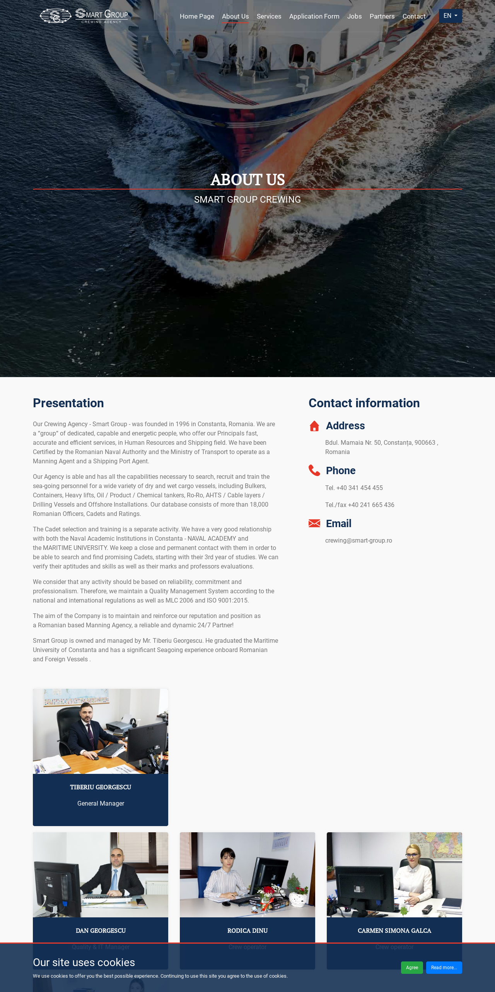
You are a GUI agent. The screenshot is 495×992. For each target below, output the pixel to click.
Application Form (314, 16)
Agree (412, 967)
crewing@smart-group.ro (358, 540)
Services (269, 16)
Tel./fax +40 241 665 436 (359, 505)
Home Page (197, 16)
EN (448, 15)
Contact (414, 16)
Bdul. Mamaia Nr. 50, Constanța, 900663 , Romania (381, 447)
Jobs (354, 16)
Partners (382, 16)
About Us (235, 16)
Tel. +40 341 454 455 (354, 488)
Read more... (444, 967)
